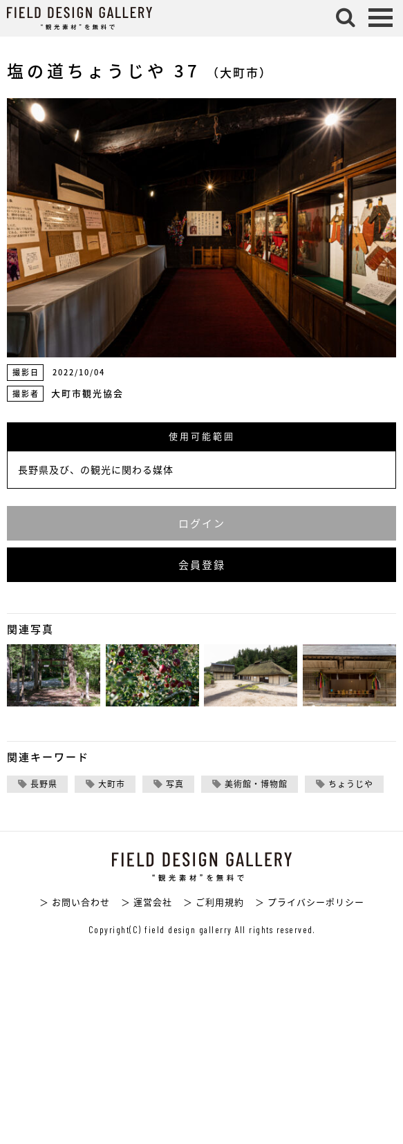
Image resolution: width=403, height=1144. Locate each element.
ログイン (201, 523)
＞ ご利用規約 (213, 901)
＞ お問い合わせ (74, 901)
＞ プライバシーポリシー (309, 901)
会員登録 (201, 564)
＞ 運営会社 (146, 901)
